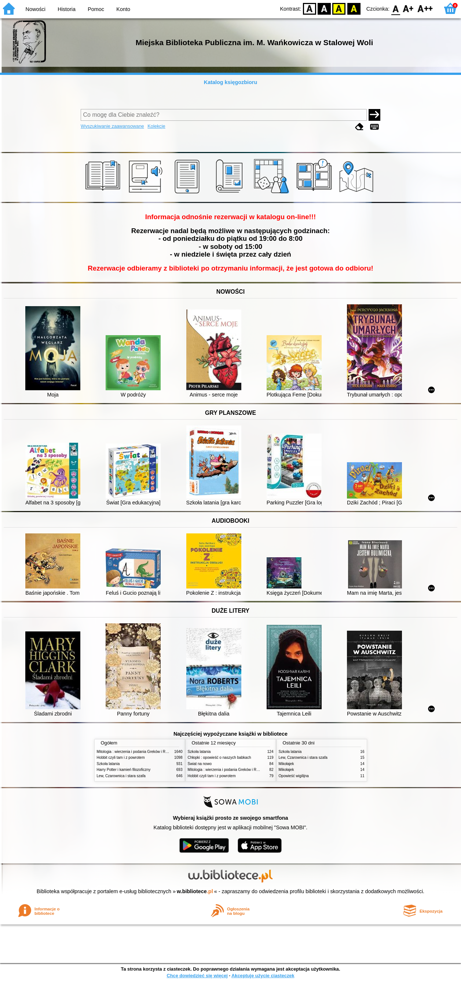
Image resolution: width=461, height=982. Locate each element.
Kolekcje (156, 126)
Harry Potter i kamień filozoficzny (124, 770)
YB (339, 8)
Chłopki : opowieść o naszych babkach (219, 757)
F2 (425, 8)
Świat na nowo (200, 764)
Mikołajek (286, 764)
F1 (408, 8)
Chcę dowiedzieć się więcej (197, 975)
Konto (123, 9)
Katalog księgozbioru (230, 82)
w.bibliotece (195, 891)
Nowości (35, 9)
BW (324, 8)
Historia (67, 9)
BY (354, 8)
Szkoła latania (108, 764)
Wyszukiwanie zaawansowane (112, 126)
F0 (395, 8)
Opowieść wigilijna (294, 776)
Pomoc (96, 9)
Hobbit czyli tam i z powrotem (121, 757)
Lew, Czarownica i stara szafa (121, 776)
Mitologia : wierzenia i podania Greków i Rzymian (137, 752)
